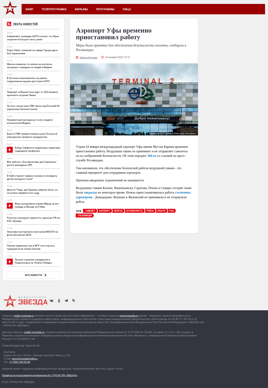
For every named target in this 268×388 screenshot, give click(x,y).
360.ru (151, 155)
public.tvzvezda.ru (24, 315)
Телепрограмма (54, 9)
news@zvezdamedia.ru (24, 358)
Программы (105, 9)
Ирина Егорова (88, 57)
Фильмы (81, 9)
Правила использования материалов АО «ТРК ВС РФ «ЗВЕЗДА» (39, 375)
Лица (127, 9)
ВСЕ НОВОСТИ (36, 275)
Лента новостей (22, 24)
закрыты (90, 192)
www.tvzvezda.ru (128, 315)
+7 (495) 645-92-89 (19, 362)
